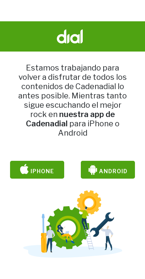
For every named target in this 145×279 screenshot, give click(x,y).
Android (108, 169)
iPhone (37, 169)
